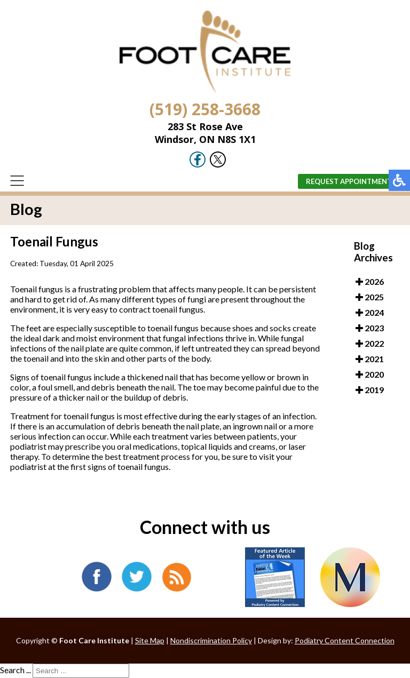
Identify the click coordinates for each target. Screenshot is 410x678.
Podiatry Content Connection (345, 640)
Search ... (15, 670)
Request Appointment (349, 181)
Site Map (149, 640)
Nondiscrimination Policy (211, 640)
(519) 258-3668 (205, 109)
